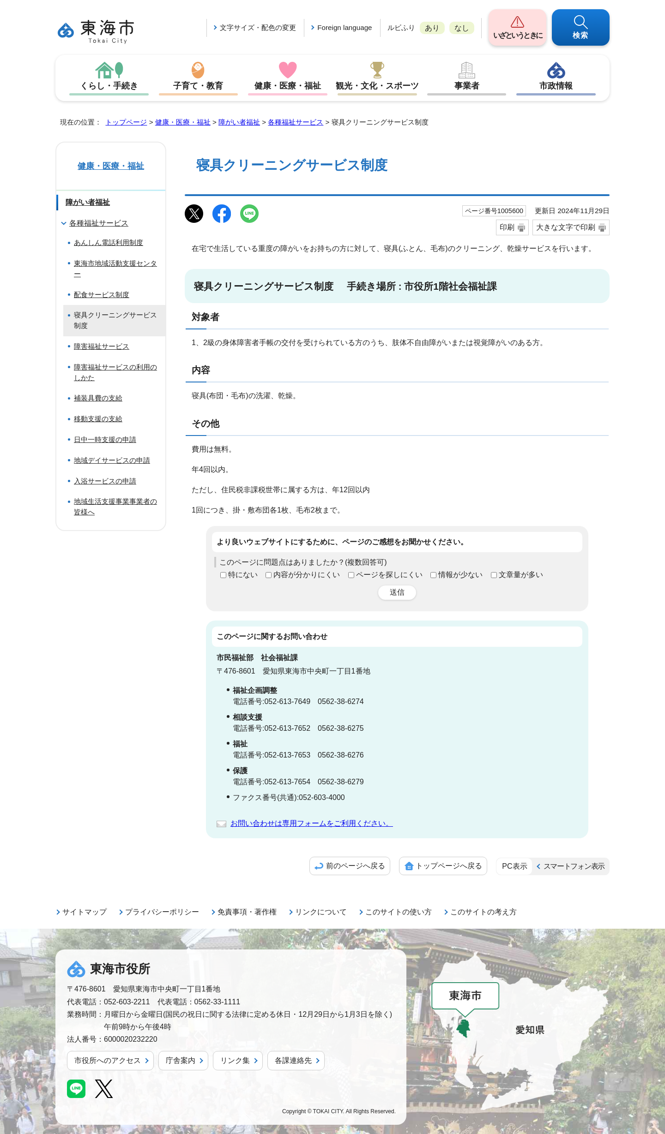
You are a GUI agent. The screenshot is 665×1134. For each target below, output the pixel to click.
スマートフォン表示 (574, 866)
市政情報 (556, 85)
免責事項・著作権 (247, 912)
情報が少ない (460, 575)
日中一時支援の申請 (105, 439)
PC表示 (514, 866)
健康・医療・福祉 (287, 85)
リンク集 (235, 1060)
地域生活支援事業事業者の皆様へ (115, 506)
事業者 (466, 85)
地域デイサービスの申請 (112, 460)
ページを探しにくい (389, 575)
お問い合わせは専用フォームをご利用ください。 (311, 823)
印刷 (507, 227)
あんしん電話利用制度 (108, 242)
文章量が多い (521, 575)
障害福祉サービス (101, 346)
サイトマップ (84, 912)
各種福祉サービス (295, 122)
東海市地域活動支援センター (115, 268)
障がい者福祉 (239, 122)
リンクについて (321, 912)
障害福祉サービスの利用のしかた (115, 372)
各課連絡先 (293, 1060)
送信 (397, 592)
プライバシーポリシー (162, 912)
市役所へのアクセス (107, 1060)
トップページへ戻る (449, 866)
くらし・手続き (109, 85)
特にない (243, 575)
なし (461, 28)
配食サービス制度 (101, 294)
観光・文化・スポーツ (377, 85)
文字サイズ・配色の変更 (258, 27)
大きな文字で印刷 (565, 227)
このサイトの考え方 (483, 912)
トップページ (126, 122)
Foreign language (344, 27)
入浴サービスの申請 (105, 481)
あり (432, 28)
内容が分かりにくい (306, 575)
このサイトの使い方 (398, 912)
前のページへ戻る (355, 866)
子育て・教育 (198, 85)
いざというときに (517, 35)
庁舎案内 (180, 1060)
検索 (581, 35)
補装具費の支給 (98, 398)
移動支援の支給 (98, 419)
